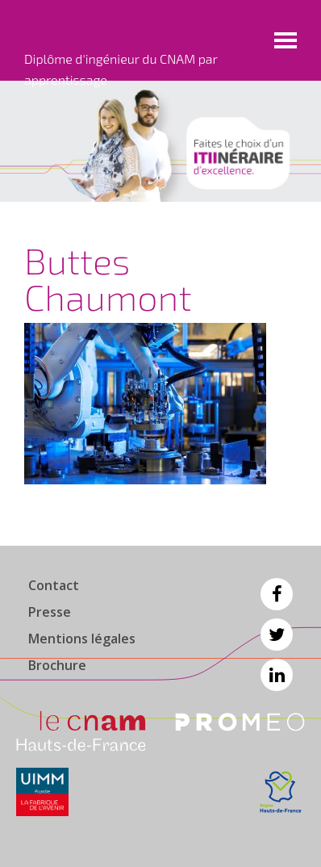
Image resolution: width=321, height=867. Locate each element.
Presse (49, 612)
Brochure (57, 665)
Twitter (277, 634)
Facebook (277, 594)
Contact (53, 585)
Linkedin (277, 675)
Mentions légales (81, 638)
